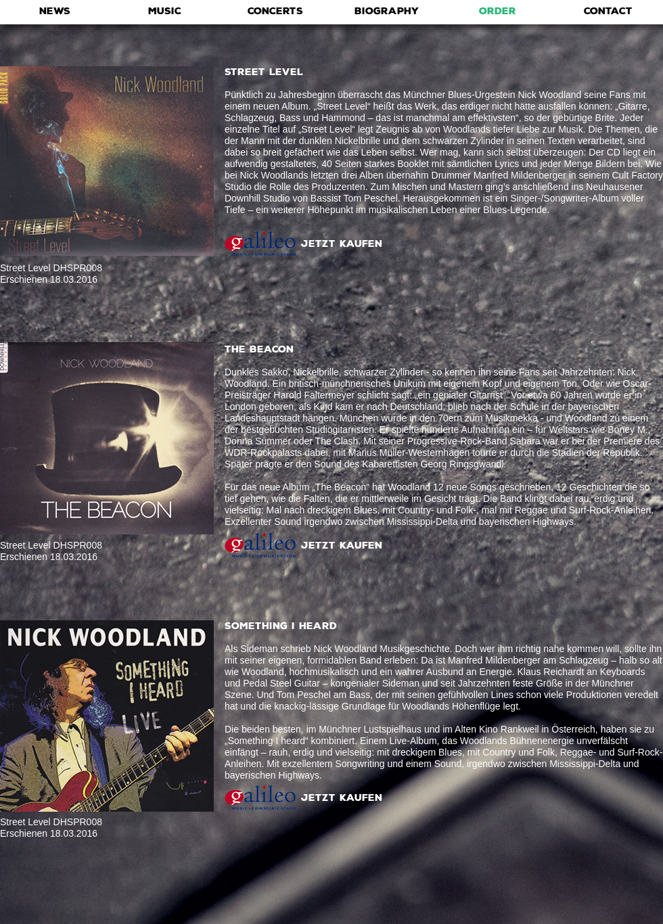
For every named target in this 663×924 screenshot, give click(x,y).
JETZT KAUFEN (341, 243)
